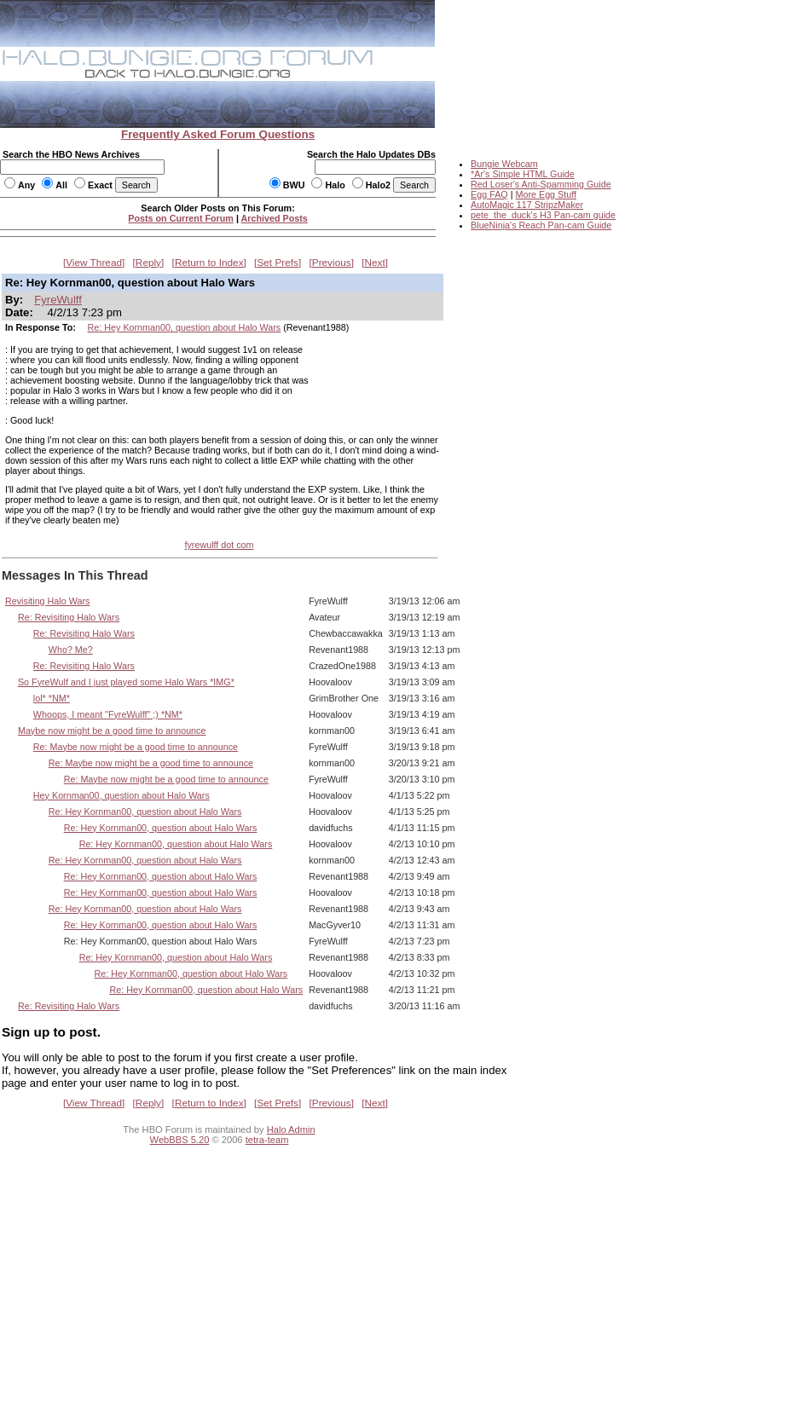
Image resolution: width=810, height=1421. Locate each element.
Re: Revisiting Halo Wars (68, 617)
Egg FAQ (489, 194)
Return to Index (209, 263)
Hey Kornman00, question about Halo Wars (121, 795)
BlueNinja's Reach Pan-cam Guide (541, 225)
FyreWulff (58, 299)
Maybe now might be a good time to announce (112, 730)
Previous (331, 263)
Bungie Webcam (504, 164)
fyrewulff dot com (218, 545)
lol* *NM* (51, 698)
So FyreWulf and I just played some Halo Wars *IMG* (126, 682)
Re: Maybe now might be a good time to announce (135, 747)
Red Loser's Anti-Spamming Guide (541, 184)
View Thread (94, 263)
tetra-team (267, 1140)
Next (375, 263)
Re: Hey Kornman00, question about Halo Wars (184, 327)
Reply (148, 263)
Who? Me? (71, 649)
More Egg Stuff (545, 194)
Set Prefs (277, 263)
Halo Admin (291, 1129)
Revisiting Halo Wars (47, 601)
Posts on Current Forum (181, 218)
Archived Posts (274, 218)
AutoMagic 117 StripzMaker (527, 204)
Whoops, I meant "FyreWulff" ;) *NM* (107, 714)
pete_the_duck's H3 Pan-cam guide (543, 215)
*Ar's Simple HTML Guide (523, 174)
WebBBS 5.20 (180, 1140)
